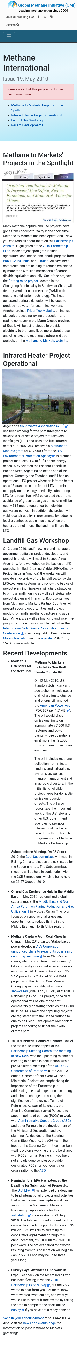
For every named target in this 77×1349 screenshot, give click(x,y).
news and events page (39, 1323)
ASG (42, 1170)
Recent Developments (27, 125)
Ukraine (42, 261)
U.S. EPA (24, 1190)
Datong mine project (23, 281)
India (26, 261)
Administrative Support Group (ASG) (44, 1121)
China (17, 261)
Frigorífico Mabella (40, 311)
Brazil (7, 261)
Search (12, 25)
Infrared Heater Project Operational (36, 115)
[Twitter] (44, 17)
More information (15, 638)
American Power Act (55, 705)
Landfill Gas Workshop (27, 120)
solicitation (19, 1215)
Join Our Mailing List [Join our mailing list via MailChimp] (20, 17)
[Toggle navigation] (9, 36)
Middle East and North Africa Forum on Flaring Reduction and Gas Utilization (42, 907)
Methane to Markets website (46, 341)
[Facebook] (38, 17)
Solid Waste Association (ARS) (42, 426)
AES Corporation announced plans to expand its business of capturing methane (42, 951)
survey (16, 1310)
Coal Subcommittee (40, 857)
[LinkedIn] (51, 17)
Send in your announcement (23, 1318)
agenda (46, 638)
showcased (19, 991)
